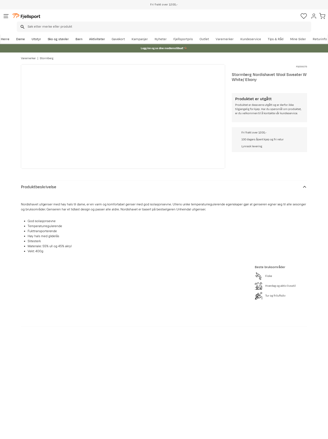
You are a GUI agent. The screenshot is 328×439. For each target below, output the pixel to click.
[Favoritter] (277, 20)
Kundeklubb (150, 384)
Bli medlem (290, 341)
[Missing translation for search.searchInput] (85, 20)
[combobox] (167, 20)
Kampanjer (186, 33)
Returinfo (32, 391)
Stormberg (47, 54)
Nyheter (207, 33)
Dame (40, 33)
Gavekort (89, 397)
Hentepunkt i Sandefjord (43, 404)
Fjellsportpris (229, 33)
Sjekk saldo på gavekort (42, 384)
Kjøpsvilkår (301, 433)
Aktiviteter (117, 33)
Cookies (320, 433)
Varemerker (271, 33)
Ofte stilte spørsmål (40, 377)
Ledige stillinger (153, 397)
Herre (25, 33)
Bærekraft (148, 404)
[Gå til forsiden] (42, 19)
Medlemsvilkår (152, 391)
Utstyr (56, 33)
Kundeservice (296, 33)
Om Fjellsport (151, 377)
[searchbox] (172, 20)
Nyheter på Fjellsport (98, 384)
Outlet (250, 33)
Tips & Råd (33, 397)
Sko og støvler (78, 33)
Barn (99, 33)
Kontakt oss (34, 411)
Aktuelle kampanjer (97, 377)
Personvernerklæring (275, 433)
